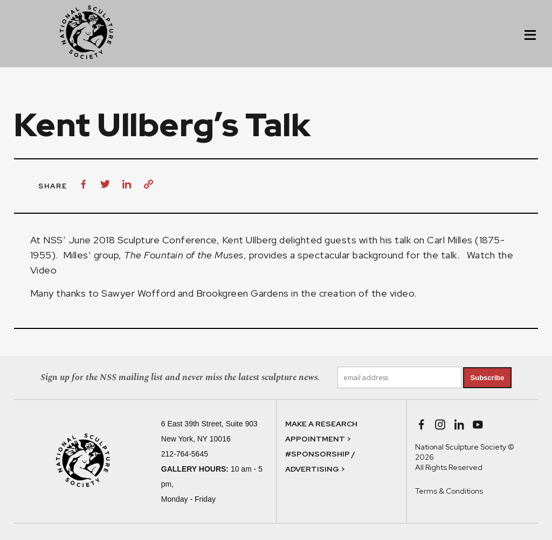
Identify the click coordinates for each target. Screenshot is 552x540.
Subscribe (488, 378)
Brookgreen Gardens (242, 293)
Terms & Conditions (449, 491)
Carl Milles (450, 240)
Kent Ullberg (249, 240)
